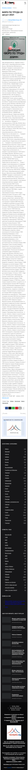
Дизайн (15, 475)
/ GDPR (14, 761)
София (15, 507)
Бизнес (15, 462)
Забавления (15, 480)
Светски (15, 504)
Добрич (15, 7)
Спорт (15, 512)
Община (15, 574)
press (6, 607)
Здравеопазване (15, 550)
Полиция (15, 577)
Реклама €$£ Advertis (15, 708)
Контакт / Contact (15, 709)
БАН (15, 540)
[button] (3, 3)
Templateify (9, 767)
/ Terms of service (14, 757)
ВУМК (15, 545)
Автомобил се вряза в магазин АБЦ (17, 643)
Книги (15, 488)
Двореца (15, 473)
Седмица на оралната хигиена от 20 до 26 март (18, 627)
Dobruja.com (5, 397)
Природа (15, 496)
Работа (22, 401)
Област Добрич (15, 566)
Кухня (15, 494)
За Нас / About (15, 706)
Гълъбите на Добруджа (15, 470)
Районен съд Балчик (15, 582)
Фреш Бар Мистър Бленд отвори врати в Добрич (18, 687)
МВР (15, 556)
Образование (15, 572)
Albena (15, 449)
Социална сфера (15, 510)
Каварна (15, 486)
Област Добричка (15, 569)
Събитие (15, 515)
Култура (15, 491)
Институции (17, 401)
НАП (15, 564)
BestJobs (15, 451)
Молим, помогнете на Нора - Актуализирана (18, 671)
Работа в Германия (17, 634)
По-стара (22, 413)
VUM (15, 537)
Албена (15, 457)
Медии (15, 561)
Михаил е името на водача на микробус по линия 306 (19, 619)
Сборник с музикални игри (15, 502)
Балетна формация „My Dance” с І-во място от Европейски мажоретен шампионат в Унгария (18, 652)
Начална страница (6, 7)
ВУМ (15, 542)
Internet (15, 454)
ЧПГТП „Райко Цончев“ (15, 585)
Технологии (15, 520)
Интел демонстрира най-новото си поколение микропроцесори (18, 662)
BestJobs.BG (5, 403)
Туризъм (15, 523)
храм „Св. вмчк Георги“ (15, 590)
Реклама (15, 499)
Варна (15, 465)
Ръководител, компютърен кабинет (17, 695)
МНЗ (15, 558)
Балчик (15, 459)
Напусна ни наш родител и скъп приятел (19, 679)
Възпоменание (15, 467)
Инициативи (15, 483)
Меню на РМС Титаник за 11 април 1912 (15, 601)
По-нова (5, 413)
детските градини (15, 587)
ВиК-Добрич (15, 548)
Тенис (15, 517)
